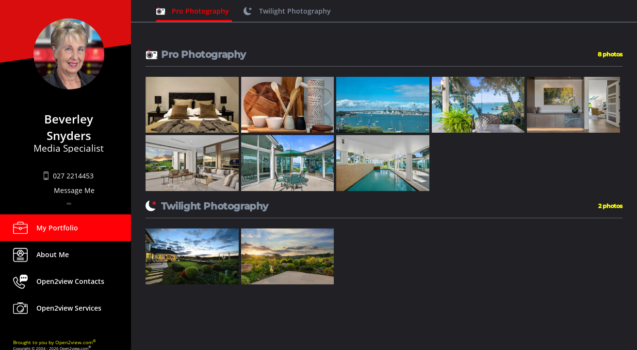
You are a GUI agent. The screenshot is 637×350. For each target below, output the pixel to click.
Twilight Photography (295, 11)
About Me (52, 254)
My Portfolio (57, 227)
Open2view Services (68, 308)
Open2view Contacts (70, 281)
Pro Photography (200, 11)
